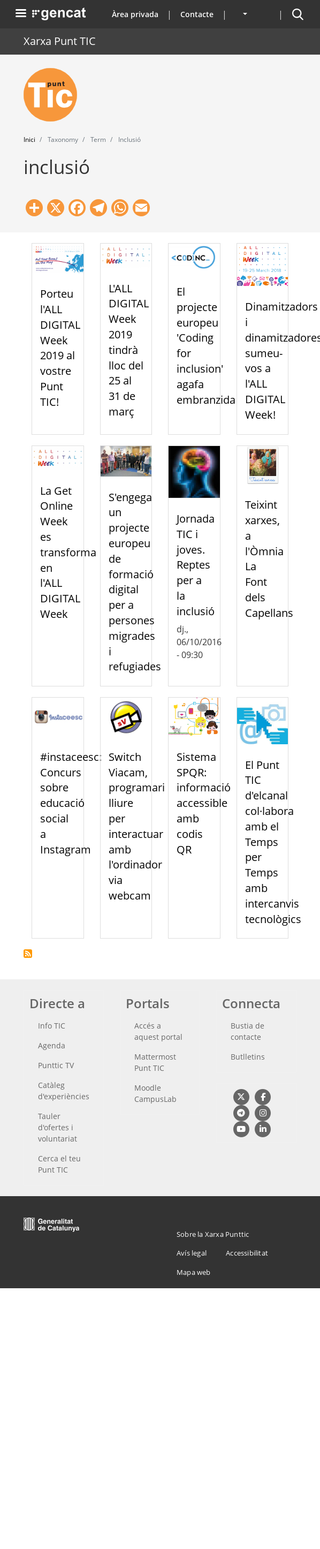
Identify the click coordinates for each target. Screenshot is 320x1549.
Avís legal (192, 1253)
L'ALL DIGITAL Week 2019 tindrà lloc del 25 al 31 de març (129, 350)
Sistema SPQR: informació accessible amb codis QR (204, 803)
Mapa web (194, 1272)
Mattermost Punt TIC (155, 1062)
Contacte (197, 14)
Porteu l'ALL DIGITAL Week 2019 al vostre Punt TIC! (60, 347)
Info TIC (51, 1026)
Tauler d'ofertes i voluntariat (57, 1127)
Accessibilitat (247, 1253)
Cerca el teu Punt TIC (59, 1164)
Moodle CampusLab (155, 1093)
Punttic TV (56, 1065)
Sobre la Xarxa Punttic (213, 1234)
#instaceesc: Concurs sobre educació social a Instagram (71, 803)
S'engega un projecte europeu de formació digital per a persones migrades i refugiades (135, 582)
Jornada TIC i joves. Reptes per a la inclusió (196, 564)
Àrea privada (135, 14)
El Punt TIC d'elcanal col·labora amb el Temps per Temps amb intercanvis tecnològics (273, 842)
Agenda (51, 1045)
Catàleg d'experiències (63, 1090)
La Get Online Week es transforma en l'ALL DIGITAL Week (68, 552)
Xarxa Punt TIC (60, 41)
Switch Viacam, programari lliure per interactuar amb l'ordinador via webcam (137, 826)
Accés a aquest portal (158, 1031)
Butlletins (248, 1057)
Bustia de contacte (247, 1031)
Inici (29, 139)
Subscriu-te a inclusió (28, 953)
